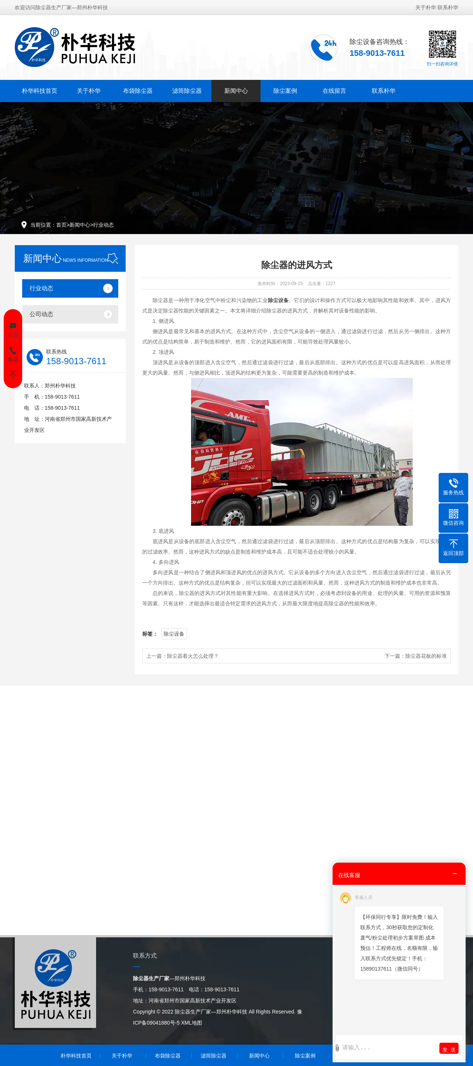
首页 (61, 225)
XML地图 (191, 1023)
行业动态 (103, 225)
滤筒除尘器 (187, 91)
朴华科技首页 (39, 91)
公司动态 (41, 314)
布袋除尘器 (138, 91)
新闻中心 (236, 91)
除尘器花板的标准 (426, 656)
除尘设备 (174, 634)
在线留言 (334, 91)
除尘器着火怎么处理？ (193, 656)
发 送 (449, 1050)
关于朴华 (425, 7)
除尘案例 (285, 91)
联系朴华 (448, 7)
